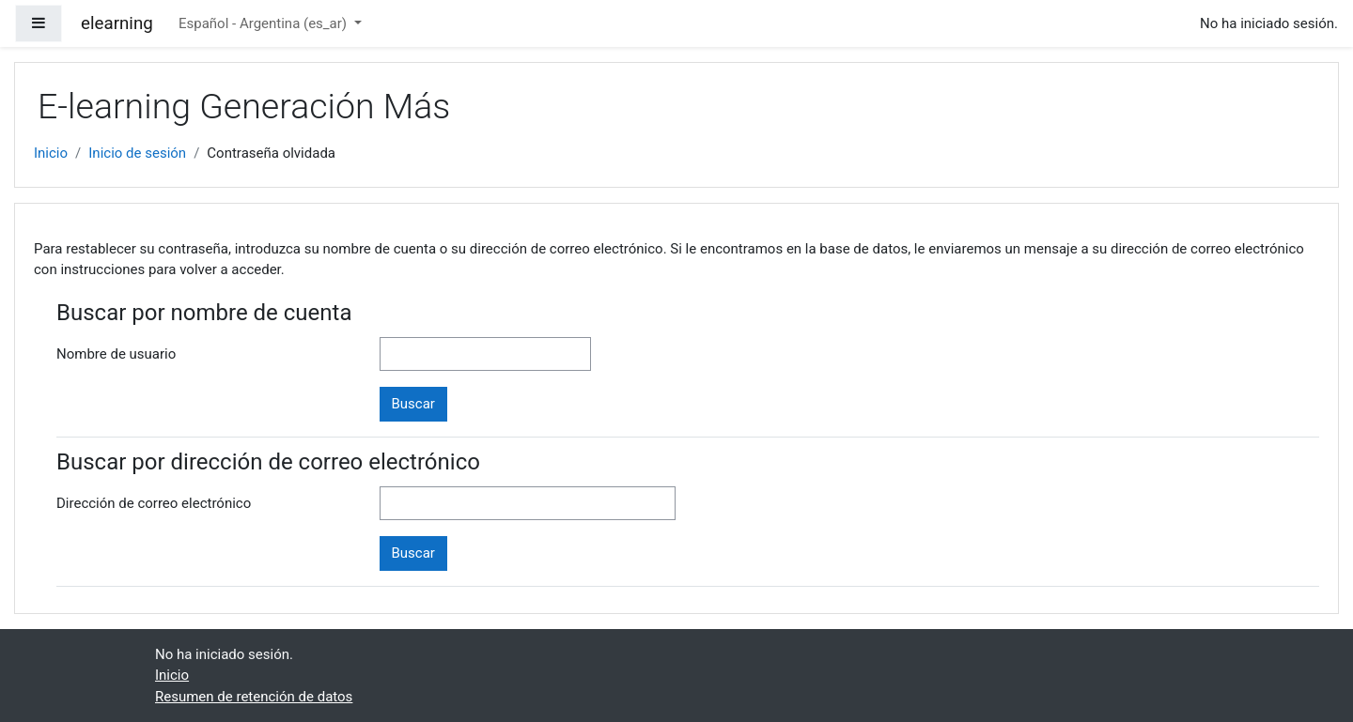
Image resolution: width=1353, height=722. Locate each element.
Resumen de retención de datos (253, 696)
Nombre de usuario (116, 354)
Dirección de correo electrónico (153, 503)
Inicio (51, 153)
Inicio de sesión (137, 153)
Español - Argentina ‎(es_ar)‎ (264, 23)
